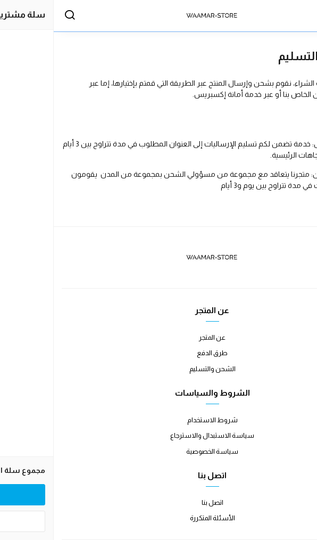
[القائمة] (298, 16)
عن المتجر (158, 337)
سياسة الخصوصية (158, 451)
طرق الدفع (158, 353)
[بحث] (16, 16)
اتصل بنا (159, 502)
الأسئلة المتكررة (158, 518)
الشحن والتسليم (159, 369)
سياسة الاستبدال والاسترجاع (158, 435)
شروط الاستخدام (159, 420)
